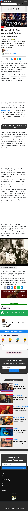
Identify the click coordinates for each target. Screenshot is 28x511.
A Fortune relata (5, 110)
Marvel (3, 27)
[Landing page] (1, 1)
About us (4, 490)
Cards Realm (14, 53)
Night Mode (5, 479)
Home (3, 485)
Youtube (5, 476)
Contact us (4, 487)
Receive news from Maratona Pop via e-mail (14, 458)
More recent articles (14, 450)
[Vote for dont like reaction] (25, 339)
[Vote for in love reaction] (3, 339)
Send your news (14, 300)
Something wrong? (14, 303)
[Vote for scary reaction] (17, 339)
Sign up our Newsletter (14, 360)
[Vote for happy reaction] (10, 339)
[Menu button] (25, 2)
